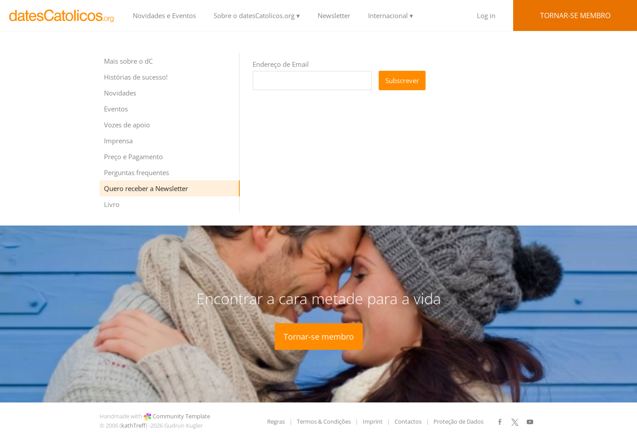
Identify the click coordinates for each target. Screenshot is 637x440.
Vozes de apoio (127, 124)
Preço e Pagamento (133, 156)
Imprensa (118, 140)
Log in (486, 15)
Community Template (181, 416)
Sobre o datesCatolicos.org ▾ (257, 15)
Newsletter (334, 15)
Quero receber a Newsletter (146, 188)
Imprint (373, 421)
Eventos (116, 108)
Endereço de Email (281, 64)
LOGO (62, 15)
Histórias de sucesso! (136, 77)
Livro (111, 204)
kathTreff (133, 425)
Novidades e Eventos (164, 15)
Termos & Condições (324, 421)
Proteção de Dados (459, 421)
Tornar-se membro (575, 15)
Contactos (408, 421)
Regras (276, 421)
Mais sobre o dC (128, 61)
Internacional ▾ (390, 15)
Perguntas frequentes (136, 172)
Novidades (120, 92)
